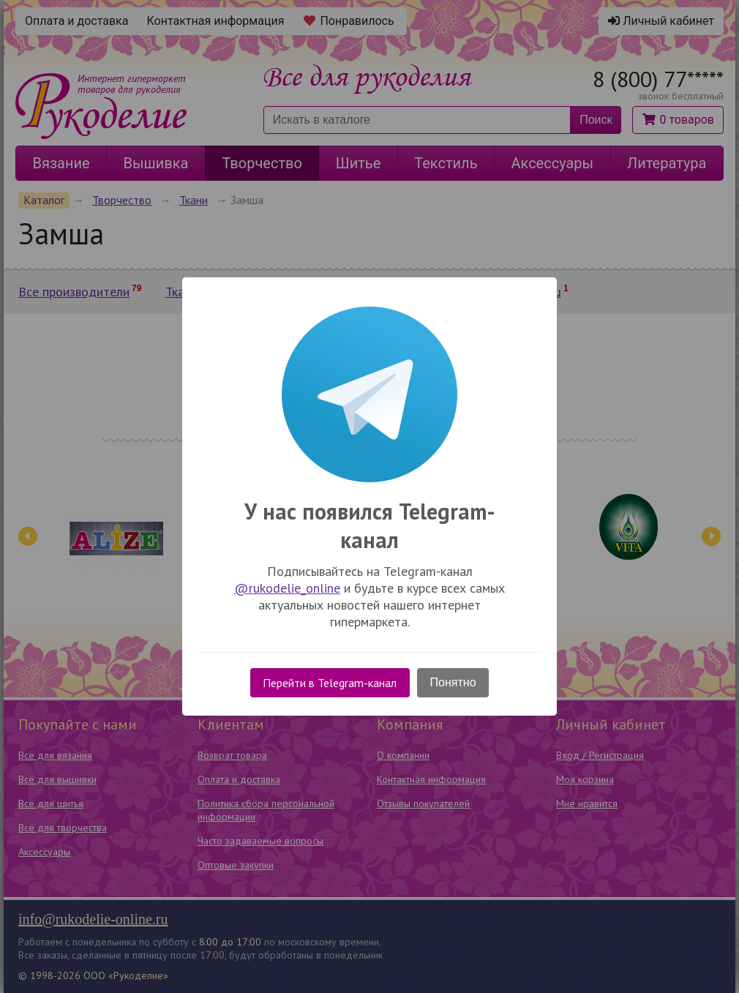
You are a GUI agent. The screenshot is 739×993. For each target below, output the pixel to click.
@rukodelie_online (287, 588)
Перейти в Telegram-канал (330, 682)
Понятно (453, 682)
